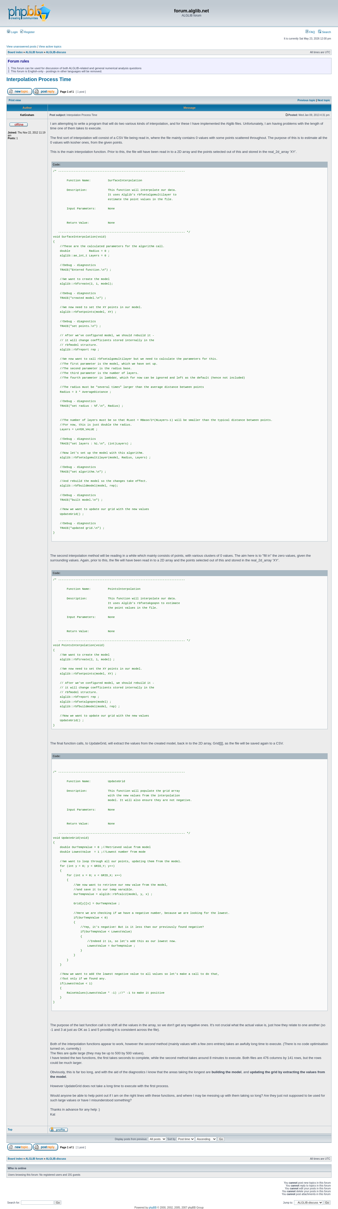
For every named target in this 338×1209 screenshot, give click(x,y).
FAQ (310, 32)
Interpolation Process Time (38, 79)
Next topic (324, 100)
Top (10, 1129)
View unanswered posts (21, 46)
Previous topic (307, 100)
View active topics (50, 46)
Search (324, 32)
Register (27, 32)
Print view (15, 100)
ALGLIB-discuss (56, 52)
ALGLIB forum (34, 52)
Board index (15, 52)
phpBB (152, 1207)
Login (12, 32)
